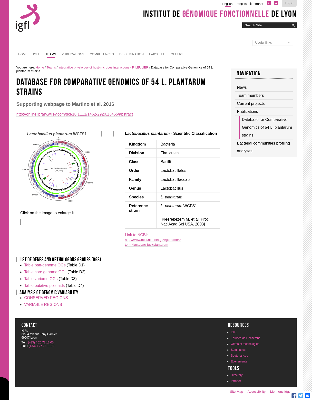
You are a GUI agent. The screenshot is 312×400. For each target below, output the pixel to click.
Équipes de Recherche (245, 338)
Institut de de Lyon (220, 14)
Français (241, 4)
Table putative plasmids (44, 285)
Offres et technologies (245, 344)
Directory (237, 375)
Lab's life (157, 54)
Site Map (236, 391)
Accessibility (257, 391)
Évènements (239, 361)
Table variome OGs (41, 279)
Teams (50, 54)
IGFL (36, 54)
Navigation (249, 73)
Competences (102, 54)
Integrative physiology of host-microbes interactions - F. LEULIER (103, 67)
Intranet (258, 4)
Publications (73, 54)
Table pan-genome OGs (45, 265)
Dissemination (131, 54)
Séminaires (238, 349)
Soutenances (239, 355)
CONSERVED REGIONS (46, 298)
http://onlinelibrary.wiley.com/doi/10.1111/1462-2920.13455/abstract (74, 114)
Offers (177, 54)
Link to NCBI (136, 235)
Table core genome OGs (45, 272)
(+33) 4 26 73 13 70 (41, 346)
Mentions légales (282, 391)
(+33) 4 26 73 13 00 (41, 342)
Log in (289, 3)
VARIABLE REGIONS (43, 304)
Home (23, 54)
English (227, 4)
